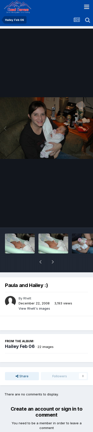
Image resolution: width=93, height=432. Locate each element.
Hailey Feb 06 (20, 333)
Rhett (27, 285)
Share (22, 363)
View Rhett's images (34, 295)
